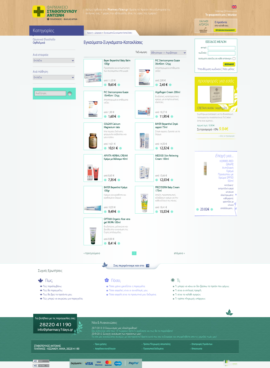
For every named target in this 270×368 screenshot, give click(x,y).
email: (204, 47)
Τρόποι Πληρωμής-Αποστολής (157, 344)
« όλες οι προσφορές (227, 136)
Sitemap (219, 11)
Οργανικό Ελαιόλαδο (44, 39)
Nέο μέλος (228, 69)
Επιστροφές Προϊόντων (202, 344)
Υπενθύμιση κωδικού (209, 69)
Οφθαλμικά (39, 42)
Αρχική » (90, 33)
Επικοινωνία (231, 11)
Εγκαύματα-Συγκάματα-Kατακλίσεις (118, 33)
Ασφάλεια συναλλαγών (105, 348)
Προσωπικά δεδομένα (153, 348)
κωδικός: (203, 52)
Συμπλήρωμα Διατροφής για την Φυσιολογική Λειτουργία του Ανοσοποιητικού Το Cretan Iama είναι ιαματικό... (215, 117)
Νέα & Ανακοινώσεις (104, 323)
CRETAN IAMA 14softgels (212, 108)
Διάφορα (98, 33)
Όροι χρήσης (101, 344)
